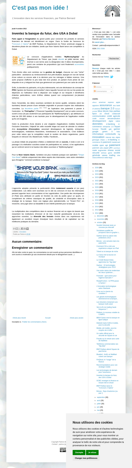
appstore (95, 106)
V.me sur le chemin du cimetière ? (105, 292)
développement (99, 121)
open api (104, 145)
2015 (97, 203)
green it (107, 131)
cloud (106, 113)
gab (110, 129)
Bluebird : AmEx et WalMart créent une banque (107, 355)
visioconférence (98, 158)
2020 (97, 187)
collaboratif (116, 114)
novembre (101, 219)
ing (119, 134)
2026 (97, 168)
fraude (103, 129)
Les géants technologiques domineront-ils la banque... (107, 298)
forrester (95, 129)
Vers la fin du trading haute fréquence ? (106, 308)
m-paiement (106, 142)
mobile (95, 145)
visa (118, 155)
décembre (101, 216)
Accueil (48, 318)
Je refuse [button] (92, 452)
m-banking (112, 140)
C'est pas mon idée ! (40, 7)
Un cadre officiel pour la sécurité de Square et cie (107, 334)
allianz (94, 102)
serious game (106, 153)
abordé (61, 59)
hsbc (118, 132)
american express (106, 102)
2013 (97, 210)
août (99, 400)
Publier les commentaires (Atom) (34, 322)
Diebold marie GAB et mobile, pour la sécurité (107, 324)
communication (99, 116)
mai (98, 410)
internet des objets (113, 137)
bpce (94, 113)
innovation (22, 232)
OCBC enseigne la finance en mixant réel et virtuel (107, 382)
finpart (117, 126)
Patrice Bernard (108, 39)
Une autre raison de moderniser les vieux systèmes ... (108, 271)
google (95, 131)
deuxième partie (31, 108)
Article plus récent (19, 318)
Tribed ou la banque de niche (107, 251)
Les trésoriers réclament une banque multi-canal (107, 303)
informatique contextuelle (104, 134)
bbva (100, 111)
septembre (101, 397)
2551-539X (101, 49)
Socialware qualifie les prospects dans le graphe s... (108, 231)
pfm (111, 148)
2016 (97, 200)
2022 (97, 181)
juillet (99, 404)
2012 (97, 213)
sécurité (95, 153)
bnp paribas (114, 111)
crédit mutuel (98, 119)
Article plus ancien (76, 318)
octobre (100, 222)
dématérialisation (113, 119)
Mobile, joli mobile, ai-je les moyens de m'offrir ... (106, 329)
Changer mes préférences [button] (86, 458)
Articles (97, 87)
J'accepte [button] (79, 452)
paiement (114, 145)
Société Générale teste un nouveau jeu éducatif (106, 226)
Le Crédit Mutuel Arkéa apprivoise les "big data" (106, 261)
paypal (106, 148)
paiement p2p (97, 148)
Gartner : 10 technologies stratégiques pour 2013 (106, 266)
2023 (97, 177)
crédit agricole (113, 116)
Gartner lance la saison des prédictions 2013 (107, 237)
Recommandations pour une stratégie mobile (107, 366)
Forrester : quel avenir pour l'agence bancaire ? (107, 277)
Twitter (106, 77)
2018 (97, 194)
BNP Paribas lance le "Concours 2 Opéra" (105, 387)
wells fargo (108, 158)
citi (101, 114)
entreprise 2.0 (108, 127)
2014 (97, 207)
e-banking (110, 124)
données (97, 123)
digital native (114, 121)
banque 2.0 (107, 108)
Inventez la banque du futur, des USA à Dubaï (107, 376)
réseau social (114, 150)
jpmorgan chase (98, 140)
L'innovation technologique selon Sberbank (106, 287)
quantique (117, 148)
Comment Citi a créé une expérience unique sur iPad (108, 247)
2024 (97, 174)
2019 (97, 190)
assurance (106, 105)
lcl (106, 140)
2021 (97, 184)
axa (114, 106)
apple (118, 102)
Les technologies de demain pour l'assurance (107, 371)
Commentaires (100, 91)
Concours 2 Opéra (20, 44)
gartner (117, 129)
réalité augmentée (99, 150)
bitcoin (106, 111)
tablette (104, 155)
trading (112, 155)
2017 (97, 197)
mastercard (116, 142)
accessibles (79, 64)
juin (98, 407)
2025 (97, 171)
